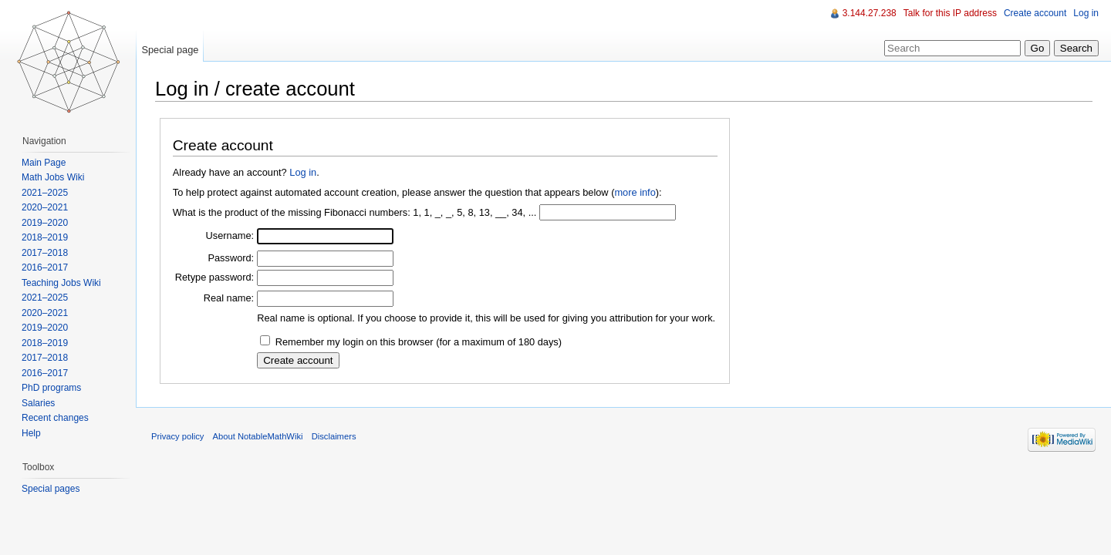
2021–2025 (45, 192)
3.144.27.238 (870, 13)
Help (31, 433)
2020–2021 (45, 207)
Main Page (44, 162)
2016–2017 (45, 267)
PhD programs (51, 387)
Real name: (229, 298)
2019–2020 (45, 222)
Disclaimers (334, 436)
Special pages (50, 488)
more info (634, 192)
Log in (302, 172)
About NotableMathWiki (258, 436)
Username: (230, 235)
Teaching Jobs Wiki (61, 283)
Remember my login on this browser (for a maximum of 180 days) (418, 342)
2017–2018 (45, 252)
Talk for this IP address (950, 13)
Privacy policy (177, 436)
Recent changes (55, 417)
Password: (231, 258)
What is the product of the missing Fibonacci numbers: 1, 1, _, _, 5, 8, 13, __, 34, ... (355, 212)
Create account (1035, 13)
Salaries (38, 403)
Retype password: (214, 277)
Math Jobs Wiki (53, 177)
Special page (169, 50)
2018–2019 (45, 237)
